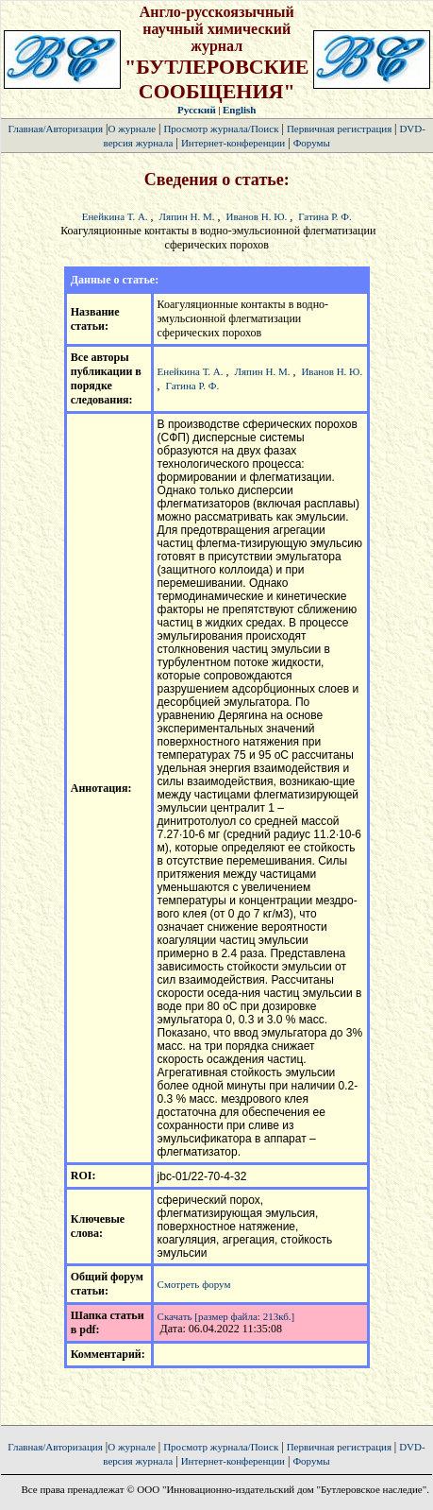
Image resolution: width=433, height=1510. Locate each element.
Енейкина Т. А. (115, 216)
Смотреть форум (194, 1284)
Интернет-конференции (233, 142)
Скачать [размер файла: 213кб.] (226, 1316)
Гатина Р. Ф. (325, 216)
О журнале (132, 128)
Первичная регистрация (340, 128)
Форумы (311, 142)
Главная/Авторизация (55, 128)
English (239, 109)
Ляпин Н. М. (187, 216)
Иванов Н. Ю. (257, 216)
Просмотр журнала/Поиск (220, 128)
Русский (196, 109)
